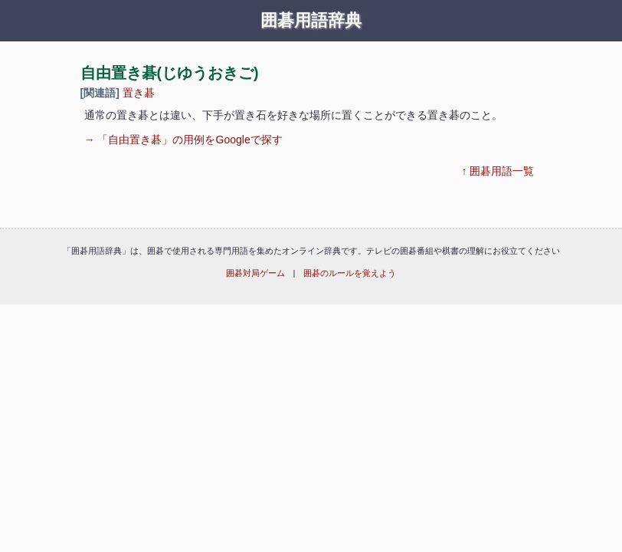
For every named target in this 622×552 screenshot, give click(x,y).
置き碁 (139, 93)
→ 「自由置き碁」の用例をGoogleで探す (183, 139)
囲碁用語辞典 (311, 21)
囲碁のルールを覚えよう (349, 273)
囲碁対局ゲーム (255, 273)
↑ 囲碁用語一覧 (498, 171)
